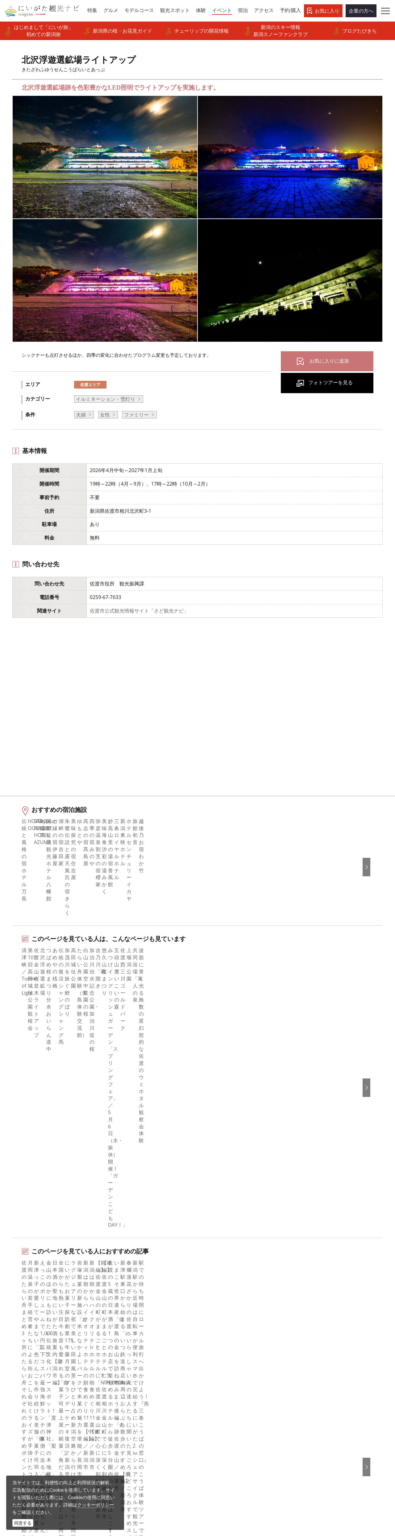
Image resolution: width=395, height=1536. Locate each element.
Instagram (216, 1337)
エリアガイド (29, 1329)
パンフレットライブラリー (139, 1396)
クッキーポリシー (95, 1504)
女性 (105, 414)
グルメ (21, 1337)
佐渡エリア (90, 384)
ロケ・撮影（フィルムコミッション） (151, 1438)
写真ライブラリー (220, 1477)
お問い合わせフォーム (329, 1494)
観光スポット (29, 1354)
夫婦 (81, 414)
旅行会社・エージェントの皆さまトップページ (151, 1325)
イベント (24, 1371)
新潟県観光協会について (137, 1346)
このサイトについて (132, 1337)
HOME (17, 1276)
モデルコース (29, 1346)
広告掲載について (129, 1362)
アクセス (24, 1388)
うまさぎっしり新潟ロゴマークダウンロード (151, 1425)
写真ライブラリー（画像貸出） (144, 1379)
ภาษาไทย (311, 1362)
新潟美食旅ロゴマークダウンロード (149, 1413)
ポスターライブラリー (134, 1404)
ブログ (212, 1346)
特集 (19, 1321)
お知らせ (24, 1404)
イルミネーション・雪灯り (105, 399)
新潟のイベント (47, 1276)
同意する (22, 1523)
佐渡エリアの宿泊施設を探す (55, 1190)
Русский (310, 1354)
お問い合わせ (316, 1399)
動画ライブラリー (129, 1388)
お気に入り (327, 10)
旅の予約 (24, 1379)
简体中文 (311, 1337)
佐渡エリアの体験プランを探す (58, 1150)
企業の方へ (361, 10)
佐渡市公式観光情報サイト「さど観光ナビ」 (139, 610)
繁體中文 (311, 1346)
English (309, 1321)
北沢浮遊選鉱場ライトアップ (98, 1276)
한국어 (308, 1329)
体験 (19, 1362)
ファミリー (136, 414)
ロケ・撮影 (213, 1494)
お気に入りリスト (33, 1396)
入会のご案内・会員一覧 (137, 1354)
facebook (215, 1321)
